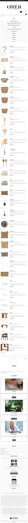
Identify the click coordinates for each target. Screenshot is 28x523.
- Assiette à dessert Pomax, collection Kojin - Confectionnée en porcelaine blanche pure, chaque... (18, 295)
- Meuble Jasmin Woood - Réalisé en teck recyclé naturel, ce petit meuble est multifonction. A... (17, 348)
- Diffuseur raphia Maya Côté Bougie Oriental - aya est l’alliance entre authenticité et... (18, 213)
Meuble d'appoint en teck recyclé (16, 345)
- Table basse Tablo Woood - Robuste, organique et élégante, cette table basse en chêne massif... (17, 316)
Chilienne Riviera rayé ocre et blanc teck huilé (18, 139)
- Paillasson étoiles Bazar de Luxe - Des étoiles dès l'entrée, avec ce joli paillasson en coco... (18, 274)
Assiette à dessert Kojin (14, 292)
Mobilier (14, 35)
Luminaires (14, 33)
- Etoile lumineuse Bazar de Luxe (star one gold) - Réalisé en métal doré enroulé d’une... (18, 264)
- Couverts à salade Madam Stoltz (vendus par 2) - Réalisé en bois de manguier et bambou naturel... (18, 164)
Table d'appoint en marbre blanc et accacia (17, 47)
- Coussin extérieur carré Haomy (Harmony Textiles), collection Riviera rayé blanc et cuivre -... (18, 183)
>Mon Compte (20, 0)
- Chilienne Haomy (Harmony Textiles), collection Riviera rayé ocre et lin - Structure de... (18, 142)
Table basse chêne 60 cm (14, 313)
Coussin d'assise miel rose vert (15, 242)
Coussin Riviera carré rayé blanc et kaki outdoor (17, 181)
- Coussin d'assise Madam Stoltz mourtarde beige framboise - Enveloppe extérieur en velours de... (17, 235)
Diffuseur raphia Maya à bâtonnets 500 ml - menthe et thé (17, 211)
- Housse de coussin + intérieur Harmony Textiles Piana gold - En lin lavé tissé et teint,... (18, 193)
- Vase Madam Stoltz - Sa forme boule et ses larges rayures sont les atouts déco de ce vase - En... (18, 224)
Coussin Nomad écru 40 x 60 (15, 252)
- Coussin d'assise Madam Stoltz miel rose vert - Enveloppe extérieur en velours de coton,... (18, 244)
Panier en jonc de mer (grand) (15, 87)
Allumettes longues (14, 21)
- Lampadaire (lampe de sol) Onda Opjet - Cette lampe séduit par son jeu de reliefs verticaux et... (17, 122)
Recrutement (3, 453)
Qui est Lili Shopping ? (4, 448)
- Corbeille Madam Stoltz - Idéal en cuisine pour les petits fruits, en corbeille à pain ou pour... (17, 80)
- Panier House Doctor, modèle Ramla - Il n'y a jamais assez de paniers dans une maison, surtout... (18, 90)
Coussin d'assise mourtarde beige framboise (18, 232)
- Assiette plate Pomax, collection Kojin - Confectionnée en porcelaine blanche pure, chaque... (18, 306)
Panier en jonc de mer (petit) (15, 108)
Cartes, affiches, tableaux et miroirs (14, 25)
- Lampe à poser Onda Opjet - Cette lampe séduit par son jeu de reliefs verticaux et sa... (17, 132)
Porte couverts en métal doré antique (16, 67)
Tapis (14, 41)
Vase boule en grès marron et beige (16, 221)
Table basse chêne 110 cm (14, 324)
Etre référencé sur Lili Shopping (5, 454)
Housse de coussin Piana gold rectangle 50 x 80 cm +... (18, 191)
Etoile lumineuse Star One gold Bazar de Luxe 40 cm (18, 262)
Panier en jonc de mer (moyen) (15, 98)
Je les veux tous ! (14, 418)
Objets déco (14, 37)
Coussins (14, 27)
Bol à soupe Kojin (13, 281)
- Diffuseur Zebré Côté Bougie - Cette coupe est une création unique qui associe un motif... (18, 203)
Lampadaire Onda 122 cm (14, 119)
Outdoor (14, 39)
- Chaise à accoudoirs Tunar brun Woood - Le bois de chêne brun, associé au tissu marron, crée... (18, 337)
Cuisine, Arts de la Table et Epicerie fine (14, 29)
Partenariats (2, 449)
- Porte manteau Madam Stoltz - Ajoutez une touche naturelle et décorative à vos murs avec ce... (18, 61)
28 (15, 358)
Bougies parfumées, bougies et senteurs (14, 23)
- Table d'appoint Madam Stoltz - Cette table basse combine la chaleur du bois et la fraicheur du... (18, 50)
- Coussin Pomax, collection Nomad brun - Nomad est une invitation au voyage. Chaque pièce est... (18, 255)
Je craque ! (14, 397)
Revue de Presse (3, 450)
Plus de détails (3, 372)
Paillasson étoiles (13, 271)
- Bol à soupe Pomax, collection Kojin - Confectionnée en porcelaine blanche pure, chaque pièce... (18, 284)
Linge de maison (14, 31)
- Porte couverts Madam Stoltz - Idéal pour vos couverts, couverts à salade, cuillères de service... (18, 70)
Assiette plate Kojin (13, 302)
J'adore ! (14, 440)
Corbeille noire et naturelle (14, 77)
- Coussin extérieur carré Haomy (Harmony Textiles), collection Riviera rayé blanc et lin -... (18, 173)
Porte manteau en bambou (14, 57)
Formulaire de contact (14, 473)
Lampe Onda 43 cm (13, 129)
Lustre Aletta (12, 150)
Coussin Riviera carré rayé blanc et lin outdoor (18, 170)
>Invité (23, 0)
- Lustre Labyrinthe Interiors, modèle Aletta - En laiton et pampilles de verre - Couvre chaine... (18, 153)
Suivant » (25, 358)
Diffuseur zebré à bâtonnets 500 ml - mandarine (16, 201)
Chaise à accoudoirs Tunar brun (15, 334)
